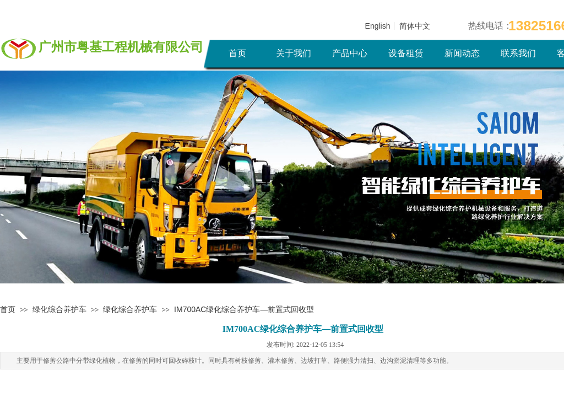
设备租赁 (406, 53)
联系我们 (518, 53)
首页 (237, 53)
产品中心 (349, 53)
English (378, 26)
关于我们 (293, 53)
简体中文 (414, 26)
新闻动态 (462, 53)
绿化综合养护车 (59, 309)
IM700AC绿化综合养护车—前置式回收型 (244, 309)
